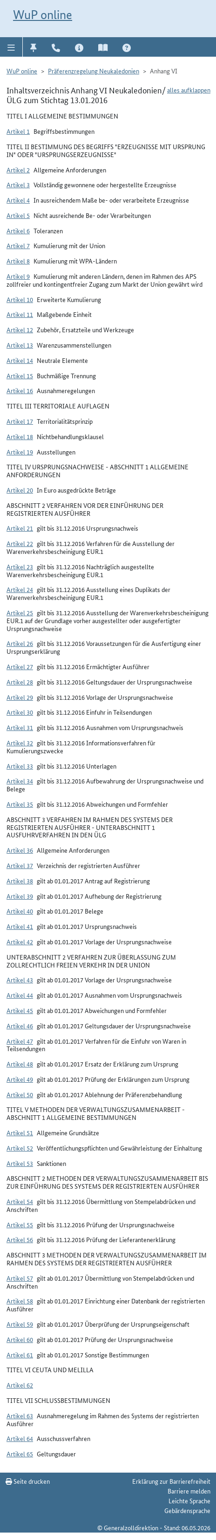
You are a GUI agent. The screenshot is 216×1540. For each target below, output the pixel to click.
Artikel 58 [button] (20, 1300)
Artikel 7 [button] (18, 245)
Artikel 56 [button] (20, 1239)
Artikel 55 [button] (20, 1224)
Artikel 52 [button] (20, 1147)
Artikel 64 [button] (20, 1438)
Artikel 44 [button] (20, 995)
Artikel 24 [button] (20, 589)
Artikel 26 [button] (20, 643)
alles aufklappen (188, 89)
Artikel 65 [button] (20, 1453)
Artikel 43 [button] (20, 979)
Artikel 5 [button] (18, 215)
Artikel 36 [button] (20, 850)
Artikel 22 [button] (20, 543)
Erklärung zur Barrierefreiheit (171, 1481)
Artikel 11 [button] (20, 314)
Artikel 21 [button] (20, 528)
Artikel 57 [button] (20, 1278)
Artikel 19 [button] (20, 451)
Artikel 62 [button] (20, 1384)
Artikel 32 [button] (20, 742)
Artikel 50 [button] (20, 1094)
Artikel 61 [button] (20, 1354)
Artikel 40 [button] (20, 910)
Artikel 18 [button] (20, 436)
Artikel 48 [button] (20, 1063)
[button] (11, 47)
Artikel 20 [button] (20, 489)
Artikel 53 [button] (20, 1163)
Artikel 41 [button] (20, 926)
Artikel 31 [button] (20, 727)
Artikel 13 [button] (20, 344)
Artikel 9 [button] (18, 276)
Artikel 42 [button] (20, 941)
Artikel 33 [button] (20, 765)
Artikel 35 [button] (20, 804)
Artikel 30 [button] (20, 712)
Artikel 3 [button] (18, 184)
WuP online (42, 14)
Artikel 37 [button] (20, 865)
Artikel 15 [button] (20, 375)
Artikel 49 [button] (20, 1079)
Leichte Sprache (189, 1500)
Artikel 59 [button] (20, 1324)
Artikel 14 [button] (20, 360)
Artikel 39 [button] (20, 896)
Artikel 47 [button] (20, 1041)
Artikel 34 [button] (20, 780)
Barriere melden (189, 1490)
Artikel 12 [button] (20, 329)
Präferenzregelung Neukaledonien (93, 70)
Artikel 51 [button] (20, 1132)
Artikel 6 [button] (18, 230)
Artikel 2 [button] (18, 169)
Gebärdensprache (187, 1510)
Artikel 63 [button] (20, 1415)
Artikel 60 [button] (20, 1339)
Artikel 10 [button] (20, 299)
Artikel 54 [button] (20, 1201)
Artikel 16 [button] (20, 390)
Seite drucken (28, 1481)
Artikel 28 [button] (20, 681)
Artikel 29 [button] (20, 697)
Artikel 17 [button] (20, 421)
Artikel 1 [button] (18, 131)
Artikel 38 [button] (20, 880)
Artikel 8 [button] (18, 260)
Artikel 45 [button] (20, 1010)
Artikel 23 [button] (20, 566)
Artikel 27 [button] (20, 666)
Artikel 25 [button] (20, 612)
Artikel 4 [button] (18, 199)
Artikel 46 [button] (20, 1025)
